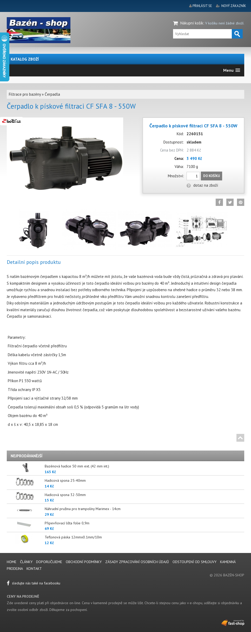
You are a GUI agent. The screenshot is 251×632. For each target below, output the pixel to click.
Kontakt (34, 568)
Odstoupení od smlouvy (194, 561)
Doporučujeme (49, 561)
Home (11, 561)
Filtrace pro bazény (25, 94)
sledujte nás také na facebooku (33, 583)
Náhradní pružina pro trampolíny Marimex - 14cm (83, 508)
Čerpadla (52, 94)
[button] (232, 70)
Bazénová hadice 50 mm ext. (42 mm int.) (77, 466)
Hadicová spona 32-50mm (65, 494)
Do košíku (211, 176)
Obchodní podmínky (84, 561)
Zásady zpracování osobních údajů (137, 561)
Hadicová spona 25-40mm (65, 480)
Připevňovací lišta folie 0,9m (67, 523)
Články (27, 561)
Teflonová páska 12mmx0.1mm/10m (73, 537)
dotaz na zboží (202, 185)
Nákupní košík (191, 23)
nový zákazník (233, 6)
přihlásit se (202, 6)
